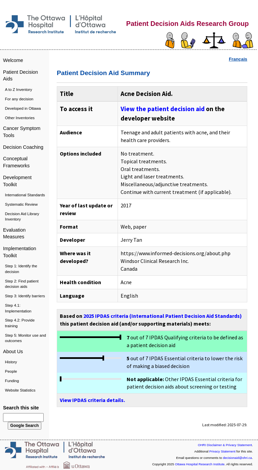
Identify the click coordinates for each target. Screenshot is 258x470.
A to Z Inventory (18, 90)
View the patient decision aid (163, 109)
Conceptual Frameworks (16, 162)
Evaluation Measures (14, 233)
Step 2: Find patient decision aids (22, 284)
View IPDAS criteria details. (92, 400)
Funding (12, 381)
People (11, 371)
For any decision (19, 99)
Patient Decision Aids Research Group (187, 23)
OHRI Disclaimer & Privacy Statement (225, 445)
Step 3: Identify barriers (25, 296)
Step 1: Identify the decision (21, 268)
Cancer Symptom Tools (21, 132)
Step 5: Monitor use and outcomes (25, 338)
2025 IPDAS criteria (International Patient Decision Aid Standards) (162, 315)
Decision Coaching (23, 147)
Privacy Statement (222, 451)
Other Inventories (20, 118)
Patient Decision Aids (20, 75)
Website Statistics (20, 390)
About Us (13, 351)
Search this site (21, 407)
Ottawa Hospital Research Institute (200, 464)
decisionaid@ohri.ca (237, 458)
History (11, 362)
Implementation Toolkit (19, 252)
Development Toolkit (17, 181)
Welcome (13, 60)
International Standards (25, 195)
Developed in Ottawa (23, 108)
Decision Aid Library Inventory (22, 216)
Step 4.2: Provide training (20, 323)
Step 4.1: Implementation (18, 308)
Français (238, 59)
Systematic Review (21, 204)
